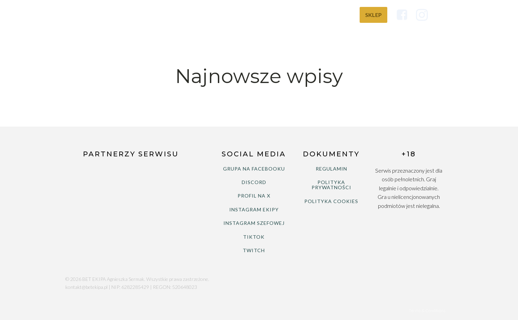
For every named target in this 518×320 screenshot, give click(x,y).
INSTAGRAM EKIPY (254, 209)
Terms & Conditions (427, 310)
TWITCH (254, 250)
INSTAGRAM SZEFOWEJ (254, 223)
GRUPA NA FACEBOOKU (254, 168)
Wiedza (337, 15)
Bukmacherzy (291, 15)
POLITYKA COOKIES (331, 201)
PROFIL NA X (254, 195)
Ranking (244, 15)
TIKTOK (254, 236)
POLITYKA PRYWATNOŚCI (331, 185)
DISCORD (254, 182)
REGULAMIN (331, 168)
